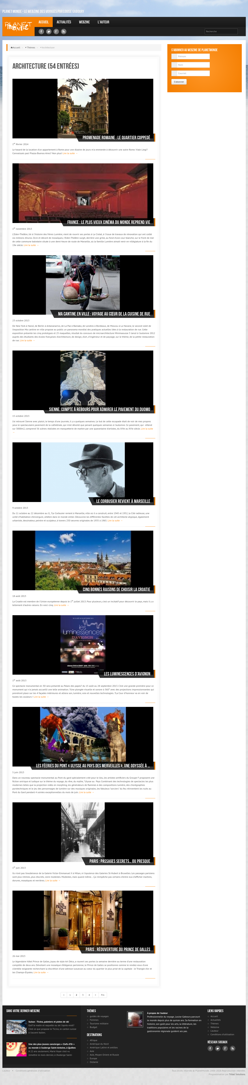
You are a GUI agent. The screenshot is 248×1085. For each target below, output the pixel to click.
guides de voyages (99, 1016)
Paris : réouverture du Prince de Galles (118, 949)
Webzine (84, 22)
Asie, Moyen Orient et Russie (104, 1054)
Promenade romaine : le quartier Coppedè (116, 137)
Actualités (64, 22)
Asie (92, 1051)
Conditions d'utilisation (222, 1034)
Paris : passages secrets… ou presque (120, 861)
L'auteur (103, 22)
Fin (102, 994)
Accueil (44, 22)
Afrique (93, 1040)
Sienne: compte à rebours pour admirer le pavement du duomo (99, 409)
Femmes (94, 1019)
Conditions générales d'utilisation (33, 1070)
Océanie (94, 1061)
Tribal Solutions (237, 1074)
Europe (93, 1058)
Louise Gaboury (18, 26)
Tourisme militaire (99, 1023)
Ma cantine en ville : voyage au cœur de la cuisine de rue (104, 313)
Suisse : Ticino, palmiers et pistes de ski (49, 1021)
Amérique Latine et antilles (104, 1047)
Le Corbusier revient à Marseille (123, 501)
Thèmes (31, 47)
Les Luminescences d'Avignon (127, 673)
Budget (93, 1027)
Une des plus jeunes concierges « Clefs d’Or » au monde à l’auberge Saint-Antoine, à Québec (52, 1045)
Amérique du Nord (99, 1043)
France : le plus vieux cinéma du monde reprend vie (108, 222)
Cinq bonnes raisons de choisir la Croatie (116, 589)
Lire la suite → (70, 153)
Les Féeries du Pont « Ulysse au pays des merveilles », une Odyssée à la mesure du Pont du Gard (93, 765)
